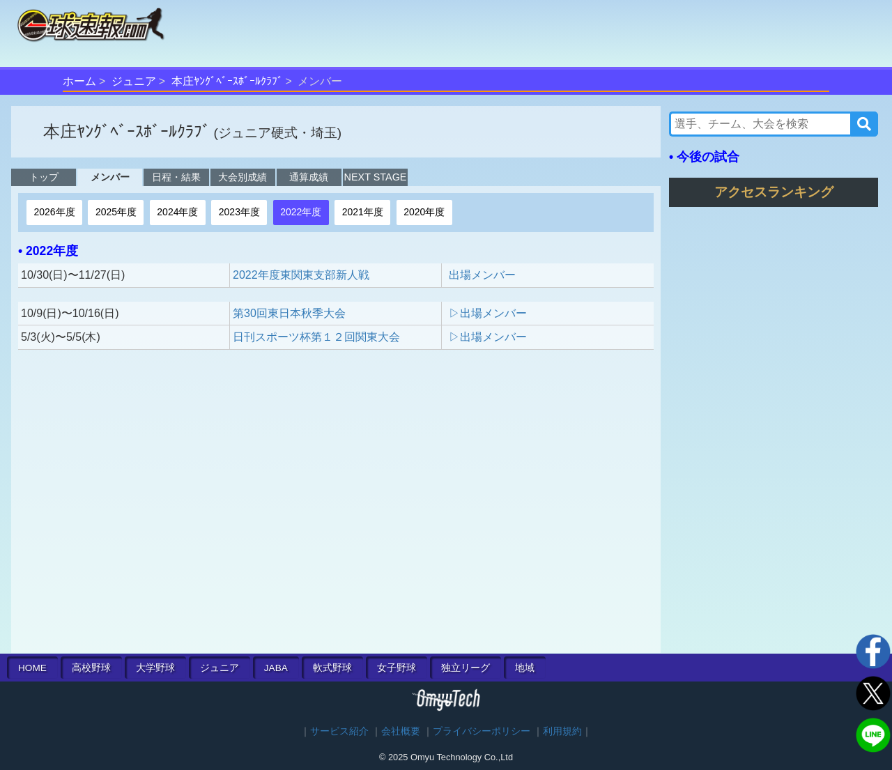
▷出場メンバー (488, 313)
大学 (155, 668)
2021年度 (362, 211)
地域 (525, 668)
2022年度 (300, 211)
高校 (91, 668)
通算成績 (308, 177)
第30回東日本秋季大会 (289, 313)
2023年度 (239, 211)
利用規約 (562, 731)
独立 (465, 668)
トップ (44, 177)
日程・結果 (176, 177)
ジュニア (134, 81)
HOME (32, 668)
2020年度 (424, 211)
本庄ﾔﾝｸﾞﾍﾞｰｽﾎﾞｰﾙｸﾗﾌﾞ (227, 81)
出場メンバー (482, 275)
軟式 (332, 668)
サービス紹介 (339, 731)
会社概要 (400, 731)
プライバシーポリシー (481, 731)
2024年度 (177, 211)
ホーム (79, 81)
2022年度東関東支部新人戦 (301, 275)
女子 (396, 668)
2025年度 (116, 211)
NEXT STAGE (375, 177)
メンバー (110, 177)
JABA (276, 668)
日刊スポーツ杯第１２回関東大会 (316, 337)
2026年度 (54, 211)
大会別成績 (242, 177)
